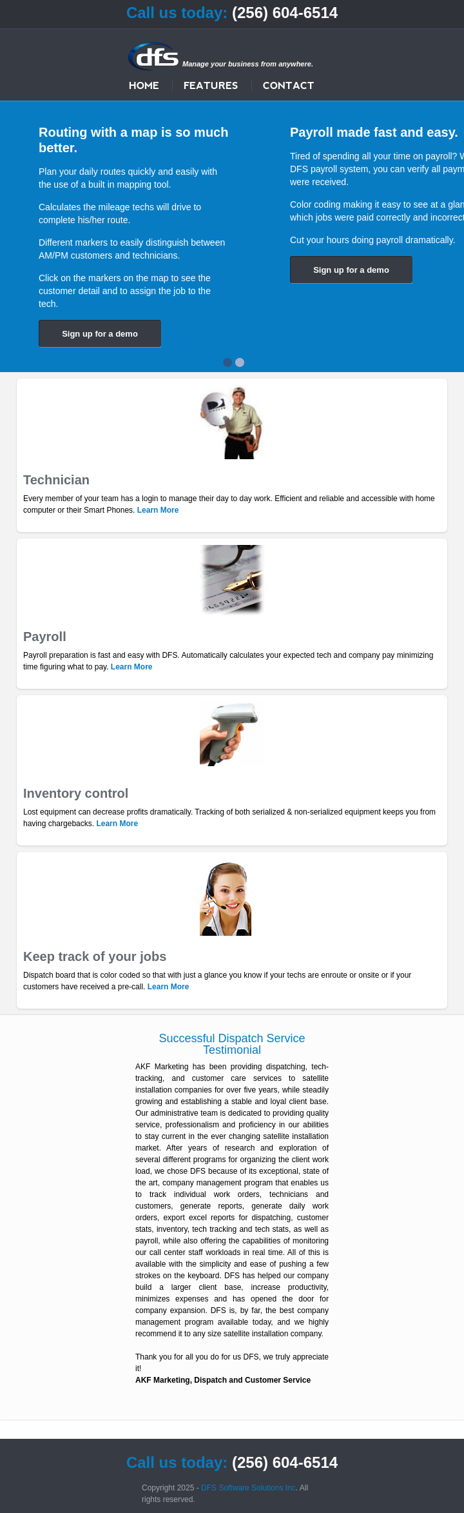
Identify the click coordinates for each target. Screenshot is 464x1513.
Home (144, 85)
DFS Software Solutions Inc (248, 1487)
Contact (288, 85)
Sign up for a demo (100, 334)
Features (211, 85)
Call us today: (176, 12)
